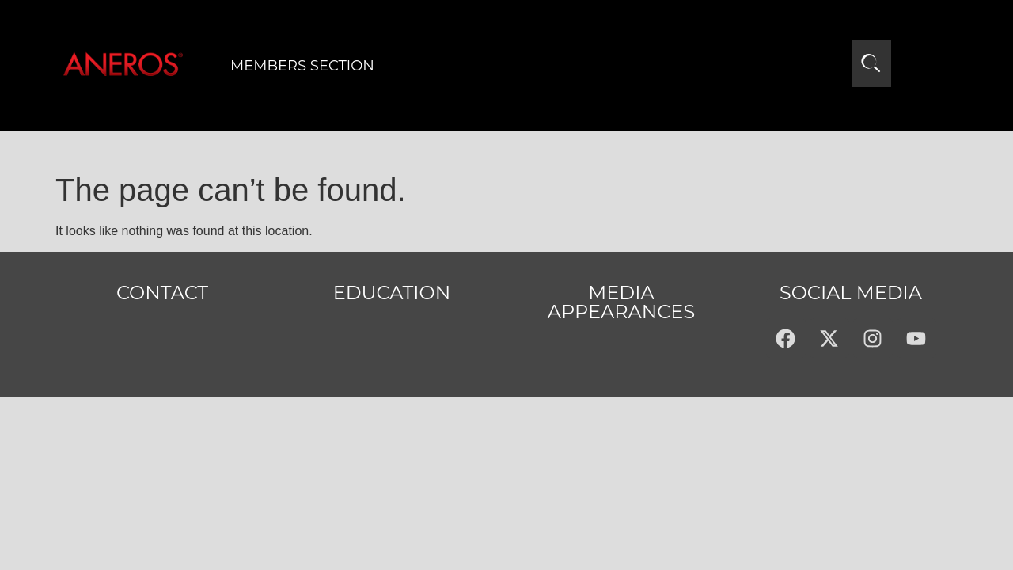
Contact (162, 292)
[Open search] (871, 63)
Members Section (302, 65)
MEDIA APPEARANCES (621, 302)
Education (392, 292)
